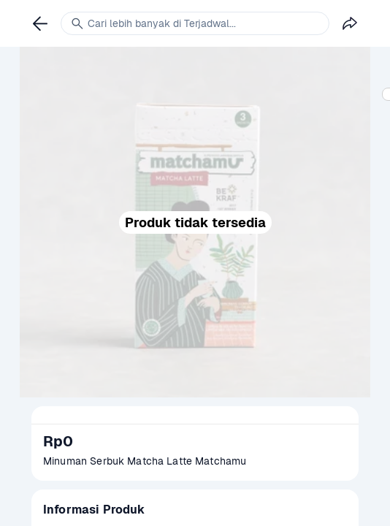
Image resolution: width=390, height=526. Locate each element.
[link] (40, 23)
